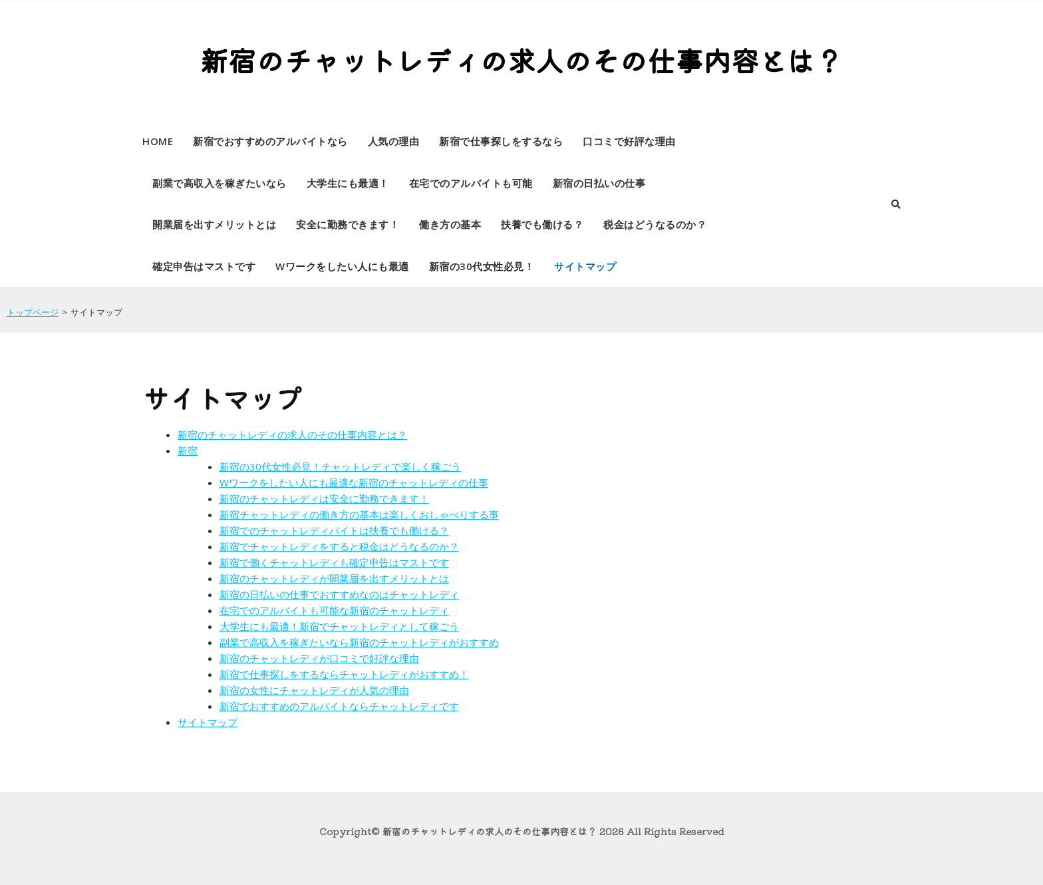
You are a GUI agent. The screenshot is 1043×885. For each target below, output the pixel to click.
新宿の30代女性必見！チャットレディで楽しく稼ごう (340, 466)
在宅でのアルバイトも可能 (471, 183)
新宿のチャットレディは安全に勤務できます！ (324, 498)
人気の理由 (394, 141)
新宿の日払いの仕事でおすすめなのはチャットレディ (339, 594)
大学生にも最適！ (348, 183)
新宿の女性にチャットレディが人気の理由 (314, 690)
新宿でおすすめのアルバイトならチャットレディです (339, 706)
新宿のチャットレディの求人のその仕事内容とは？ (521, 59)
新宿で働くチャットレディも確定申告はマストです (334, 562)
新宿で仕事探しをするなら (501, 141)
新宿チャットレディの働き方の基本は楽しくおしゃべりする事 (359, 514)
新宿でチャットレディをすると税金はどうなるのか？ (339, 546)
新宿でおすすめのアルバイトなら (270, 141)
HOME (157, 141)
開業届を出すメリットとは (214, 224)
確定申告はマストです (203, 266)
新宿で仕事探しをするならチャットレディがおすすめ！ (344, 674)
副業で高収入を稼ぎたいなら (219, 183)
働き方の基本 (450, 224)
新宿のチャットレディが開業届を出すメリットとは (334, 578)
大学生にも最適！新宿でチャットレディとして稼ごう (339, 626)
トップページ (33, 312)
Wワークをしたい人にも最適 (342, 266)
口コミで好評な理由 (629, 141)
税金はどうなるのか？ (654, 224)
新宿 (188, 450)
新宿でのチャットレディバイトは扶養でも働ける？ (334, 530)
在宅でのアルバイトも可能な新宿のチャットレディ (334, 610)
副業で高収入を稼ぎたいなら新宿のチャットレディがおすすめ (359, 642)
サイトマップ (585, 266)
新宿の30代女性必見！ (482, 266)
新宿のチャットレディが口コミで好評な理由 (319, 658)
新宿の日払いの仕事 (599, 183)
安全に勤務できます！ (347, 224)
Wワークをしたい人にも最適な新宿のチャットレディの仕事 (354, 482)
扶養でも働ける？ (542, 224)
